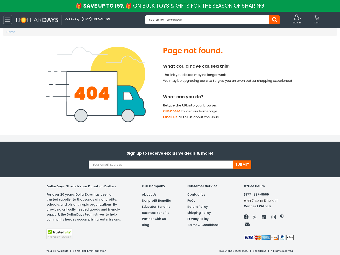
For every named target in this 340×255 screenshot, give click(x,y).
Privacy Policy (198, 219)
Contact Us (196, 194)
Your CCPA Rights (57, 251)
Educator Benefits (156, 206)
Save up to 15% (170, 5)
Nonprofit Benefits (156, 200)
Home (11, 32)
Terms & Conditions (203, 225)
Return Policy (197, 206)
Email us (170, 117)
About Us (149, 194)
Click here (171, 111)
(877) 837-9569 (256, 194)
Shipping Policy (199, 213)
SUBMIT (242, 164)
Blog (145, 225)
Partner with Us (154, 219)
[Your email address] (161, 164)
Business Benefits (155, 213)
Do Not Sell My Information (89, 251)
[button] (297, 20)
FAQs (191, 200)
